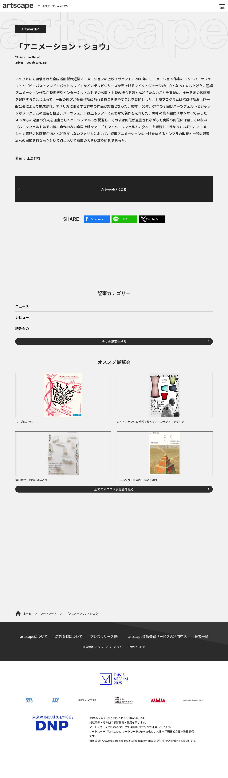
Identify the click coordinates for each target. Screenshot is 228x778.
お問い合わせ (137, 647)
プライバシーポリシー (111, 647)
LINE (124, 219)
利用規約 (88, 647)
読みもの (22, 329)
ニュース (22, 306)
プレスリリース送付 (105, 636)
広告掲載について (68, 636)
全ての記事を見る (114, 341)
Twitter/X (152, 219)
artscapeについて (34, 636)
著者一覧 (201, 636)
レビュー (22, 317)
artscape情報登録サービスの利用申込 (157, 636)
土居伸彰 (34, 158)
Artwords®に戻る (114, 189)
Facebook (97, 219)
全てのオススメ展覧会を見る (114, 489)
